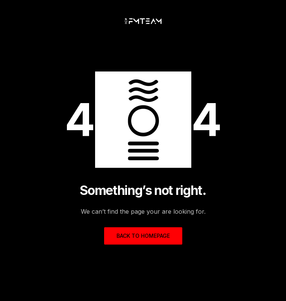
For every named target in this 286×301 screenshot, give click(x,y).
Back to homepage (143, 236)
